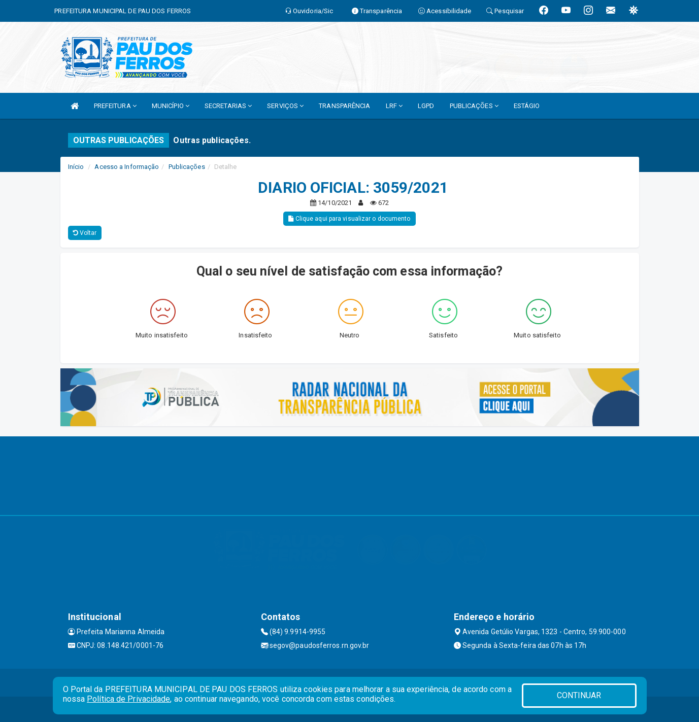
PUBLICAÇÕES (474, 106)
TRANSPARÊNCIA (344, 106)
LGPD (426, 106)
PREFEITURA (115, 106)
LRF (394, 106)
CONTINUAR (579, 695)
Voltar (85, 232)
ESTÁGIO (527, 106)
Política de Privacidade (128, 699)
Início (76, 166)
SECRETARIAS (228, 106)
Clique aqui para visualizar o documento (349, 218)
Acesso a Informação (126, 166)
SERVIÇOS (285, 106)
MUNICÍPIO (170, 106)
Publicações (187, 166)
